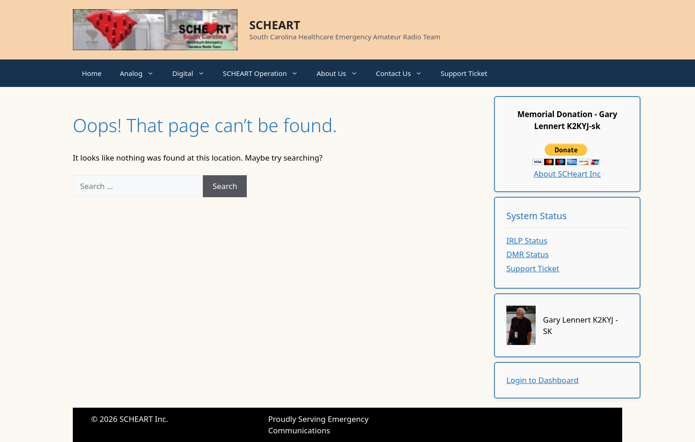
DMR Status (527, 254)
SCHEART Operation (265, 73)
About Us (341, 73)
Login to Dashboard (542, 380)
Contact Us (403, 73)
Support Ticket (463, 73)
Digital (193, 73)
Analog (141, 73)
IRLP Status (527, 240)
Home (92, 73)
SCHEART (275, 24)
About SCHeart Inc (567, 173)
